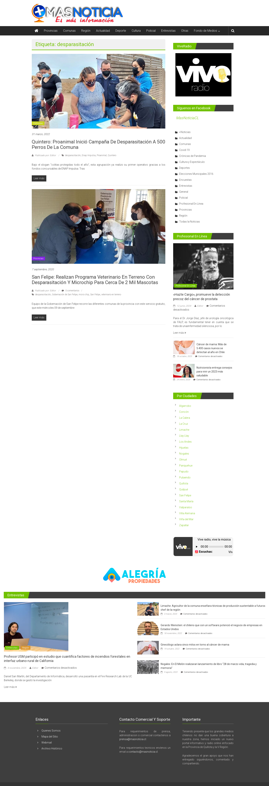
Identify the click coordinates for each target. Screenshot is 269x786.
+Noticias (185, 132)
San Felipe (95, 294)
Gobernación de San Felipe (65, 294)
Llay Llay (184, 435)
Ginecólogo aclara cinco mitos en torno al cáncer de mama (195, 644)
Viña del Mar (186, 519)
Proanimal (102, 155)
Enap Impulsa (89, 155)
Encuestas (185, 179)
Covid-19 (184, 149)
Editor (200, 306)
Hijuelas (183, 447)
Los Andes (185, 441)
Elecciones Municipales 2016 (196, 173)
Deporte (120, 30)
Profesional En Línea (191, 203)
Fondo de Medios (205, 30)
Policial (151, 30)
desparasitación (73, 155)
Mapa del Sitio (49, 736)
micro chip (84, 294)
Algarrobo (185, 405)
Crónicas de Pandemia (192, 155)
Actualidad (103, 30)
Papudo (183, 471)
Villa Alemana (187, 513)
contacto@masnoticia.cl (143, 751)
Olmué (183, 459)
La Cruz (183, 423)
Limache (184, 429)
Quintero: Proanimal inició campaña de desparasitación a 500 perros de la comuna (98, 144)
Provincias (51, 30)
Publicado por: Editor (45, 155)
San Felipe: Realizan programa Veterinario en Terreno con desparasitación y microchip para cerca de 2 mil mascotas (95, 279)
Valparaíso (185, 507)
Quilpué (183, 489)
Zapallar (184, 525)
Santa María (186, 501)
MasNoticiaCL (187, 118)
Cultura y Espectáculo (192, 161)
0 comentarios (70, 290)
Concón (184, 411)
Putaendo (185, 477)
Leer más (179, 332)
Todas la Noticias (189, 221)
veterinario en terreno (111, 294)
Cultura (136, 30)
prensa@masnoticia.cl (132, 739)
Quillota (183, 483)
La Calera (184, 417)
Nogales (184, 453)
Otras (184, 30)
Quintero (112, 155)
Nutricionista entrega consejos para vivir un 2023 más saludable (214, 371)
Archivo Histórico (51, 748)
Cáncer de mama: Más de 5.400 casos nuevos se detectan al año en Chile (212, 348)
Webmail (46, 742)
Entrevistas (168, 30)
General (183, 191)
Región (85, 30)
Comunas (69, 30)
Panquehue (185, 465)
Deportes (184, 167)
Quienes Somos (51, 730)
